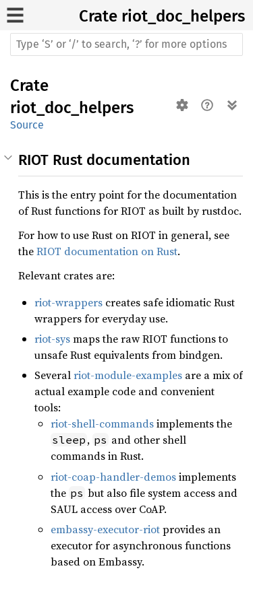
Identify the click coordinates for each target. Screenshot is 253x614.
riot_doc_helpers (183, 16)
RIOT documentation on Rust (106, 251)
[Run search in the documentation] (126, 44)
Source (27, 124)
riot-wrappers (68, 302)
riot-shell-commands (102, 423)
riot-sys (52, 338)
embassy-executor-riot (105, 529)
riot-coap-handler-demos (113, 476)
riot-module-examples (128, 375)
